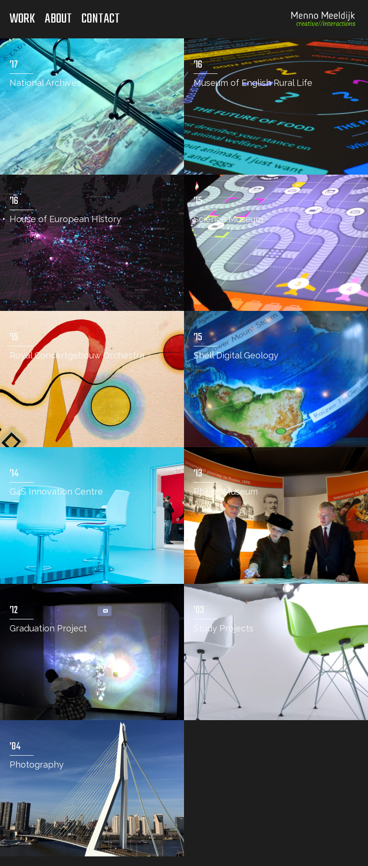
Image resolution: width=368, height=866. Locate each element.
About (58, 19)
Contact (100, 19)
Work (22, 19)
